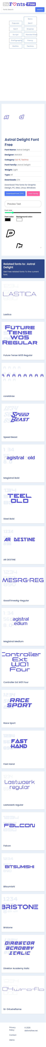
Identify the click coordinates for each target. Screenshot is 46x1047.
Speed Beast (10, 437)
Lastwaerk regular (13, 804)
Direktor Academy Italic (16, 968)
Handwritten (31, 35)
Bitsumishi (9, 886)
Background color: (24, 216)
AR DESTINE (9, 559)
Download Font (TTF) (15, 193)
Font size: (8, 210)
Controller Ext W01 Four (15, 682)
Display (30, 29)
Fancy (30, 40)
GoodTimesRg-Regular (16, 600)
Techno (30, 46)
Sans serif (30, 21)
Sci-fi (17, 159)
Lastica (7, 314)
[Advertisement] (23, 75)
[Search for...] (18, 9)
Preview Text (23, 236)
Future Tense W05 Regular (17, 355)
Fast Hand (9, 764)
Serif (15, 29)
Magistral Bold (11, 477)
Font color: (9, 216)
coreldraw (9, 396)
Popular (15, 23)
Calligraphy (16, 40)
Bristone (8, 927)
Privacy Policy (12, 1028)
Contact (12, 1035)
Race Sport (9, 723)
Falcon (7, 845)
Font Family (33, 193)
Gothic (16, 46)
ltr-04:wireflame (12, 1009)
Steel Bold (8, 518)
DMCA (11, 1040)
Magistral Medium (13, 641)
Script (16, 35)
